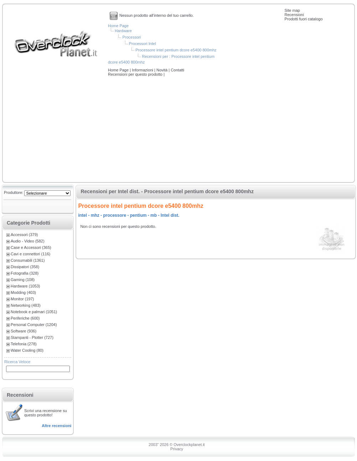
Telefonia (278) (24, 344)
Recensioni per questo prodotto (136, 74)
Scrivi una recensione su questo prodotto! (45, 413)
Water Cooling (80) (27, 350)
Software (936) (23, 331)
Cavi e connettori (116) (30, 254)
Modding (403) (23, 292)
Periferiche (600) (25, 318)
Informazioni (143, 70)
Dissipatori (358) (25, 267)
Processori (131, 37)
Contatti (177, 70)
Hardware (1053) (25, 286)
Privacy (176, 449)
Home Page (118, 26)
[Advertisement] (178, 130)
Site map (292, 10)
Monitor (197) (22, 299)
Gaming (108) (23, 279)
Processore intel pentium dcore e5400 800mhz (175, 50)
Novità (162, 70)
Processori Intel (142, 43)
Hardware (123, 31)
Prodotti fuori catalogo (304, 19)
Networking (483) (26, 305)
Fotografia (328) (24, 273)
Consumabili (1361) (28, 260)
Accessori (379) (24, 234)
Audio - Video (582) (28, 241)
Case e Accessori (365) (31, 247)
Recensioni (294, 14)
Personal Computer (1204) (34, 324)
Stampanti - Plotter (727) (32, 337)
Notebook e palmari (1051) (34, 312)
